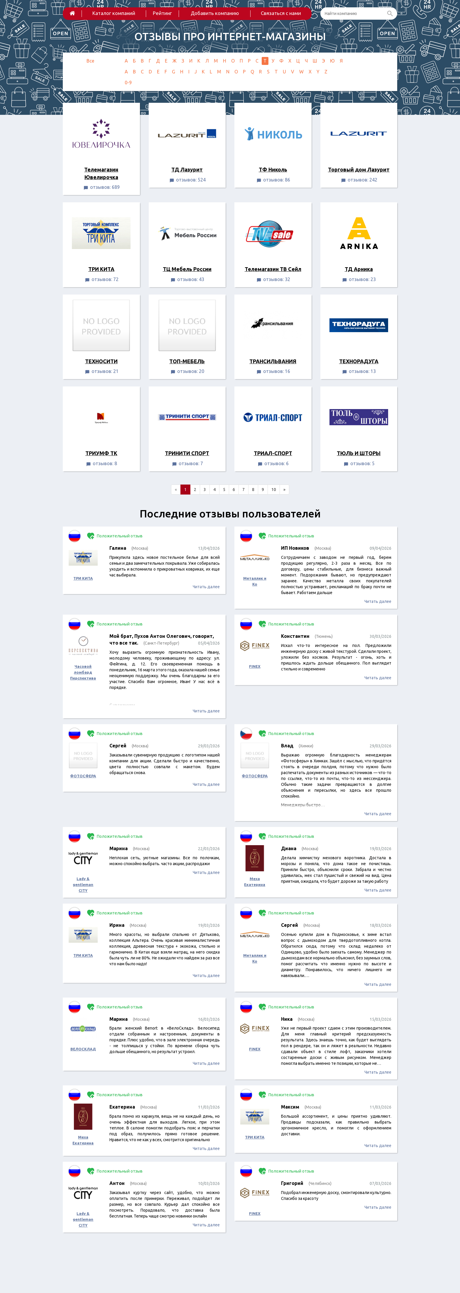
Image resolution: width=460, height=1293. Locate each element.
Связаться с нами (281, 13)
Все (90, 60)
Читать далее (206, 586)
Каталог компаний (113, 13)
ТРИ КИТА (83, 578)
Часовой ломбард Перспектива (83, 672)
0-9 (128, 82)
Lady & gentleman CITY (83, 884)
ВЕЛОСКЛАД (83, 1049)
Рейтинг (162, 13)
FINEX (255, 666)
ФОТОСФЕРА (83, 776)
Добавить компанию (215, 13)
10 (273, 489)
